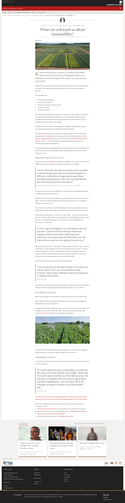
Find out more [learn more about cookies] (107, 499)
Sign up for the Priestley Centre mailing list (51, 414)
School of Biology (8, 475)
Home (4, 12)
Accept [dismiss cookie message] (106, 494)
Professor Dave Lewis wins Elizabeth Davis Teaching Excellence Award (30, 445)
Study (9, 12)
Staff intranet (37, 473)
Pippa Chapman (46, 138)
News (23, 15)
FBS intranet (37, 475)
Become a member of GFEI (46, 409)
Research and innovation (22, 12)
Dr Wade (51, 161)
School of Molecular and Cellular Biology (13, 479)
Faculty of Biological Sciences (13, 8)
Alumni (5, 490)
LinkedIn (74, 411)
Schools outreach (8, 488)
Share (39, 40)
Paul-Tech (44, 313)
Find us (66, 479)
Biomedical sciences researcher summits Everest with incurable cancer (61, 445)
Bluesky (83, 411)
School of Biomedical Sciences (11, 477)
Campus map (67, 477)
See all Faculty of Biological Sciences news (89, 423)
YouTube (70, 416)
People (34, 12)
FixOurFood (42, 133)
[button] (120, 8)
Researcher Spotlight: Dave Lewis (92, 443)
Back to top (7, 459)
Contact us (41, 12)
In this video (39, 285)
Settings (105, 497)
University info (37, 482)
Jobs (65, 473)
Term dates (67, 475)
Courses (6, 486)
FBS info (36, 484)
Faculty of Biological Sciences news (53, 25)
